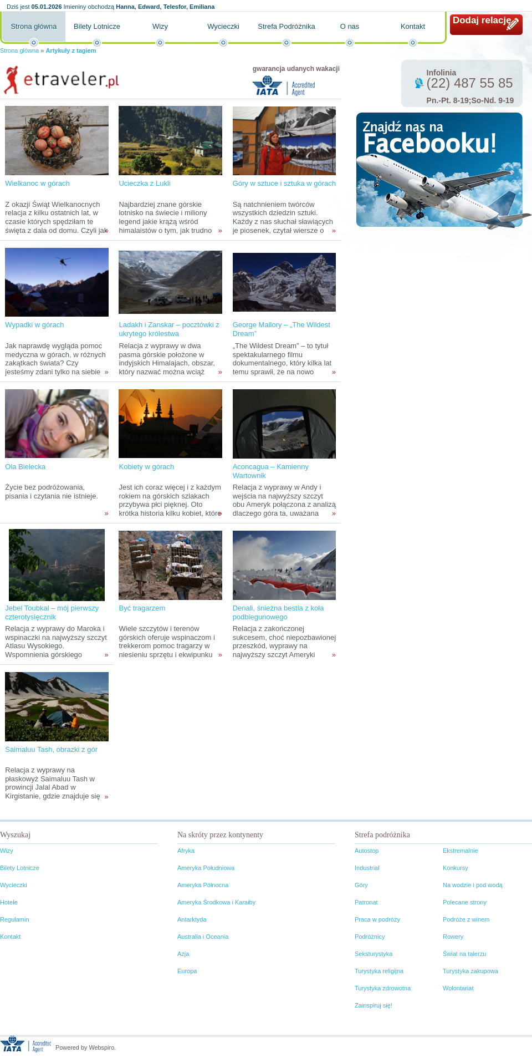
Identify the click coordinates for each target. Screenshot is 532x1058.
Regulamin (14, 919)
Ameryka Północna (202, 885)
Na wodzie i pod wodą (473, 885)
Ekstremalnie (460, 850)
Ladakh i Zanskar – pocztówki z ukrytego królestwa (169, 329)
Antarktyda (192, 919)
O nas (350, 26)
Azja (183, 953)
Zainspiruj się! (373, 1005)
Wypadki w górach (34, 325)
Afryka (186, 850)
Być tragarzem (142, 608)
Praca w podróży (377, 919)
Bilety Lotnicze (97, 26)
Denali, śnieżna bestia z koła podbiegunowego (278, 612)
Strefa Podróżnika (286, 26)
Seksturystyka (373, 953)
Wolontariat (458, 988)
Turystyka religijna (379, 971)
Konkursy (455, 867)
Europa (187, 971)
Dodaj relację (482, 20)
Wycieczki (223, 26)
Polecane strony (465, 902)
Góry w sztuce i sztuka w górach (284, 183)
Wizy (160, 26)
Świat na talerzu (464, 953)
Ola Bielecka (25, 466)
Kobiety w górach (146, 466)
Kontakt (413, 26)
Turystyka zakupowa (470, 971)
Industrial (367, 867)
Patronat (366, 902)
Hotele (9, 902)
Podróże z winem (466, 919)
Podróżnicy (370, 936)
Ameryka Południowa (205, 867)
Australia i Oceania (202, 936)
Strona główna (34, 26)
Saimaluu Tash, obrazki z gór (51, 749)
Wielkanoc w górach (37, 183)
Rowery (453, 936)
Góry (361, 885)
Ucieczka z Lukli (144, 183)
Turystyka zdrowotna (383, 988)
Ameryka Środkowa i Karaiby (216, 902)
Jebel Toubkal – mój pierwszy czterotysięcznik (52, 612)
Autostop (366, 850)
